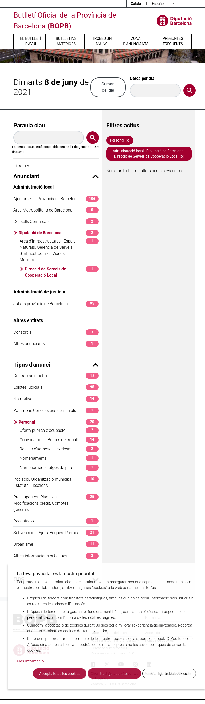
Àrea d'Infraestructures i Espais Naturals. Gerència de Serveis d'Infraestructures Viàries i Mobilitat (59, 250)
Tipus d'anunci (56, 365)
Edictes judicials (56, 387)
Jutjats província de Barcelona (56, 304)
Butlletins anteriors (66, 41)
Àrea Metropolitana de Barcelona (56, 210)
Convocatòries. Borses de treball (59, 440)
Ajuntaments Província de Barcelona (56, 199)
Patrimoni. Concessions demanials (56, 410)
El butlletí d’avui (30, 41)
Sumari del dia (107, 87)
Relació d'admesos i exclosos (59, 449)
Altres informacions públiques (56, 556)
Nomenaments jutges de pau (59, 468)
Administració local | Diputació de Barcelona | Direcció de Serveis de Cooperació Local (149, 153)
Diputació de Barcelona (59, 233)
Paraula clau (29, 125)
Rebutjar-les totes (114, 673)
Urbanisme (56, 544)
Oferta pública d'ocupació (59, 430)
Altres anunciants (56, 344)
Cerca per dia (142, 78)
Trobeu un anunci (102, 41)
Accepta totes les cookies (59, 673)
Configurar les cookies (169, 673)
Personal (59, 422)
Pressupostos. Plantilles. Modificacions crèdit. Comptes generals (56, 503)
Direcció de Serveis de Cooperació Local (62, 272)
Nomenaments (59, 458)
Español (158, 4)
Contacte (180, 4)
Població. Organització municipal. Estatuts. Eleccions (56, 482)
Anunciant (56, 176)
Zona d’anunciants (135, 41)
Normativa (56, 399)
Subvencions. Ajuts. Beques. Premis (56, 533)
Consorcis (56, 332)
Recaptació (56, 521)
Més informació (30, 661)
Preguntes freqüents (173, 41)
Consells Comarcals (56, 221)
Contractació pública (56, 376)
